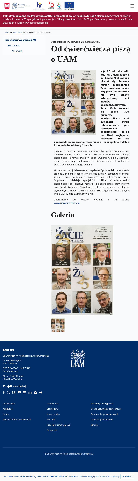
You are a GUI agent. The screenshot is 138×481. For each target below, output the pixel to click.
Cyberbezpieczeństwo (102, 419)
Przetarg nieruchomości (58, 425)
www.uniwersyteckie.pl (67, 203)
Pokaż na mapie (10, 371)
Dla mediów (52, 409)
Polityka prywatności (56, 476)
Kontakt (51, 419)
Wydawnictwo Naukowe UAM (17, 419)
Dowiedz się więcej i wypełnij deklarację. (26, 22)
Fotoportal (52, 430)
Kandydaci (8, 409)
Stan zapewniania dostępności (106, 409)
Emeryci (95, 425)
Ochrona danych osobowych (104, 414)
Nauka (6, 414)
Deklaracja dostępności (102, 403)
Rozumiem (127, 476)
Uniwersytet (9, 403)
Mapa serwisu (53, 414)
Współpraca (52, 403)
